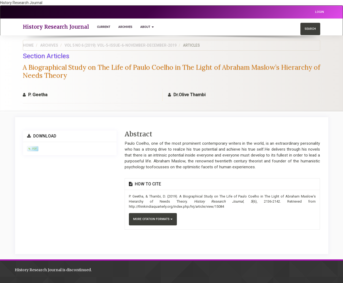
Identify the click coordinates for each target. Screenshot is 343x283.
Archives (125, 27)
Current (103, 27)
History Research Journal (56, 27)
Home (28, 45)
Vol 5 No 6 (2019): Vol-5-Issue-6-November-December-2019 (121, 45)
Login (319, 12)
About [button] (147, 27)
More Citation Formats (153, 219)
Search (310, 29)
